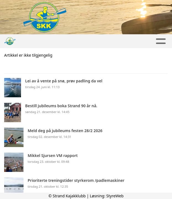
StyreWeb (115, 195)
